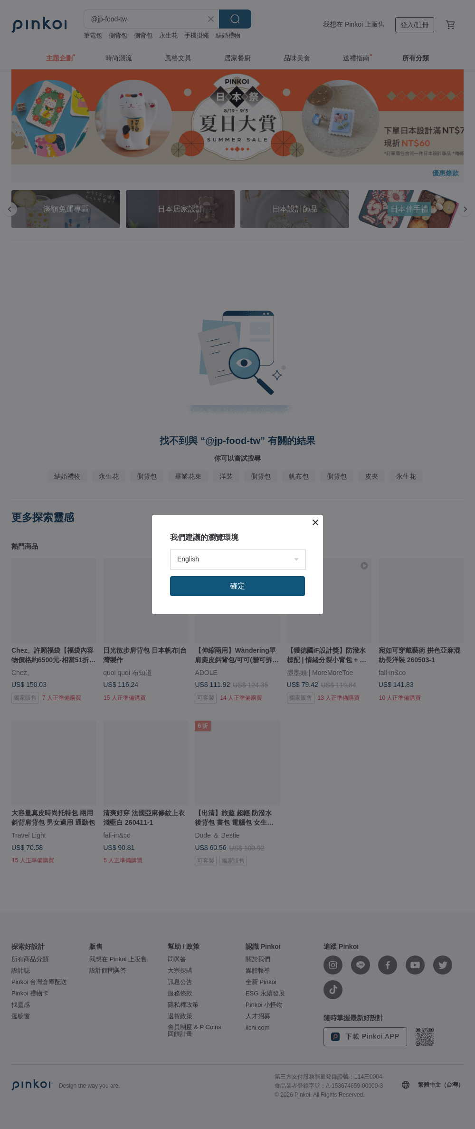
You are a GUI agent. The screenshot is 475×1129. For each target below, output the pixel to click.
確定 (237, 586)
